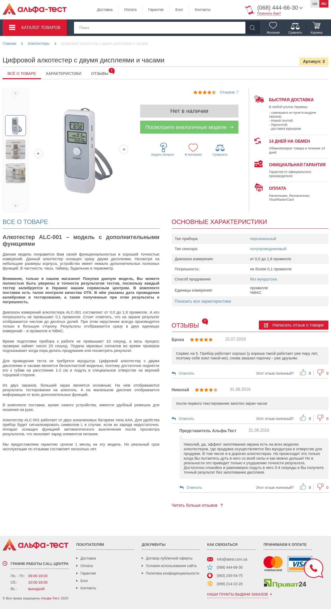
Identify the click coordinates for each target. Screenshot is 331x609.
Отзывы (102, 73)
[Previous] (38, 153)
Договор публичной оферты (169, 558)
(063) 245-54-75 (230, 576)
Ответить (186, 373)
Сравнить (220, 149)
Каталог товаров (41, 27)
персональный (263, 238)
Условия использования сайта (171, 566)
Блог (179, 10)
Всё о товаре (21, 73)
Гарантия (156, 10)
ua (314, 4)
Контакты (202, 10)
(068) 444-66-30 (230, 567)
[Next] (123, 149)
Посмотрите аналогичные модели (186, 127)
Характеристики (63, 73)
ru (323, 4)
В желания (193, 149)
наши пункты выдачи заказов (237, 594)
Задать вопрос (162, 149)
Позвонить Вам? (269, 13)
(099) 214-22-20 (230, 584)
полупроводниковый (268, 249)
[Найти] (252, 28)
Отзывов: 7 (229, 92)
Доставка (104, 10)
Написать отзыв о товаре (298, 325)
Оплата (130, 10)
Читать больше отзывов (194, 505)
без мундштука (263, 279)
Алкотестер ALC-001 (21, 420)
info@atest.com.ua (232, 559)
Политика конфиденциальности (172, 573)
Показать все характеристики (203, 301)
